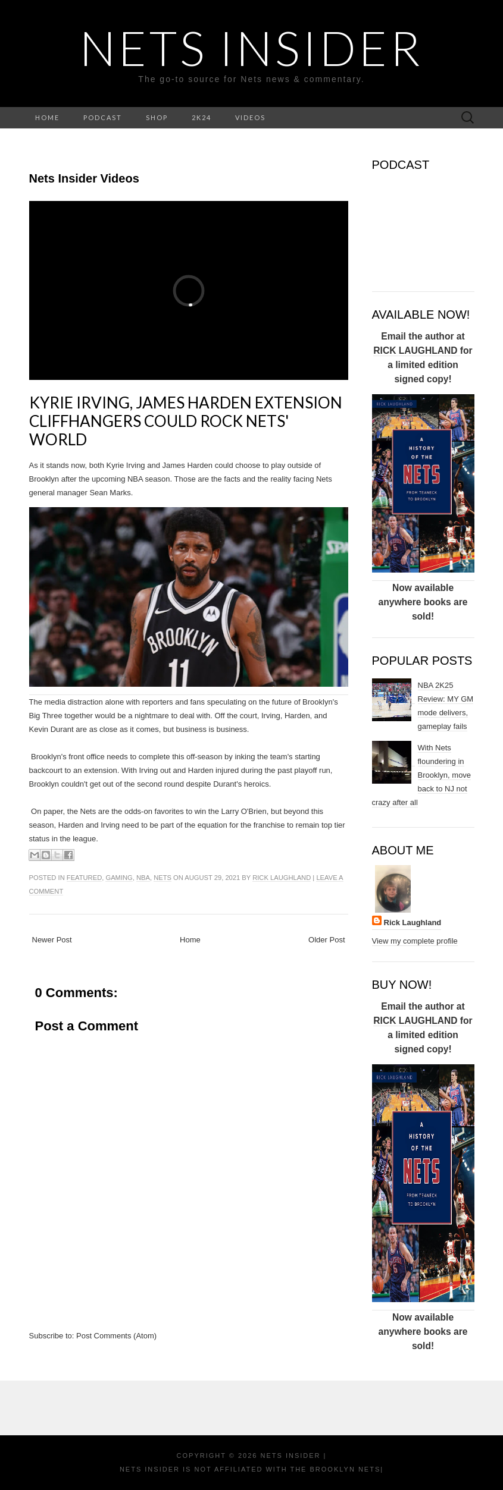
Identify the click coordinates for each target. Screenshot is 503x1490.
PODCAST (102, 117)
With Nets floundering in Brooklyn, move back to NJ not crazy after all (421, 775)
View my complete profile (415, 940)
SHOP (157, 117)
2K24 (201, 117)
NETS (162, 877)
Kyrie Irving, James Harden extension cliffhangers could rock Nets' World (185, 421)
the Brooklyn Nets (334, 1469)
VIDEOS (250, 117)
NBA (143, 877)
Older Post (326, 939)
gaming (118, 877)
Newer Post (52, 939)
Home (190, 939)
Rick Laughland (281, 877)
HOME (47, 117)
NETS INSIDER (251, 47)
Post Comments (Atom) (116, 1335)
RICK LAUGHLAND (416, 350)
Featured (84, 877)
